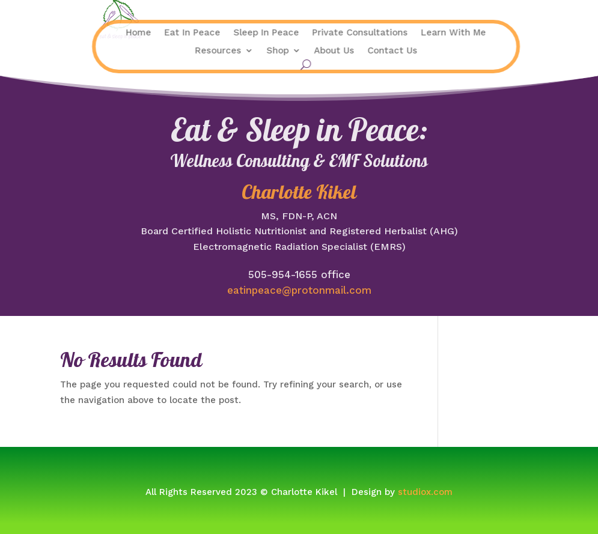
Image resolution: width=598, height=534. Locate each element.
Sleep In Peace (215, 33)
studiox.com (425, 492)
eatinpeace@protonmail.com (299, 290)
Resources (167, 51)
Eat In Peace (141, 33)
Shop (226, 51)
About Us (283, 51)
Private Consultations (308, 33)
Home (87, 33)
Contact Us (341, 51)
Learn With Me (402, 33)
